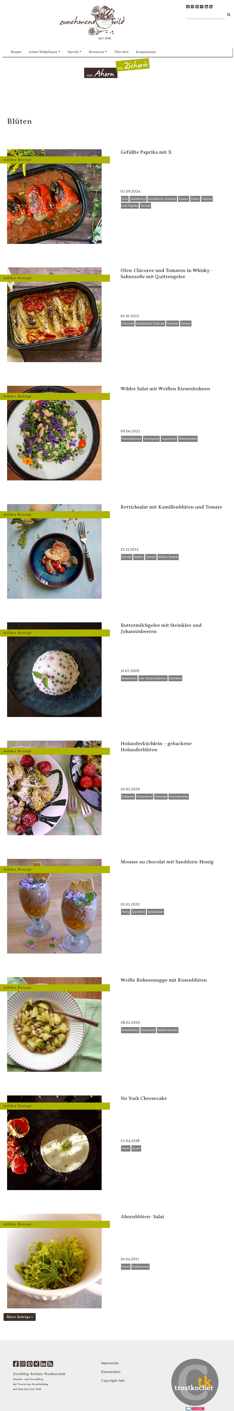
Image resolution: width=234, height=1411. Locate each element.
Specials (73, 52)
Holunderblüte (178, 796)
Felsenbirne (144, 796)
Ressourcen (96, 52)
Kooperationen (146, 52)
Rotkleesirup (140, 1266)
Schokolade (155, 912)
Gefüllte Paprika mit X (146, 152)
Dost (125, 199)
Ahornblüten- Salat (142, 1216)
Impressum (109, 1363)
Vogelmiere (169, 438)
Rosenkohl (148, 1030)
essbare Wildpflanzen (43, 52)
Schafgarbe (151, 438)
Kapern (183, 199)
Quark (136, 1148)
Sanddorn (138, 912)
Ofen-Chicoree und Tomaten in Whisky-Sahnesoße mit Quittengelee (166, 273)
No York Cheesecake (144, 1098)
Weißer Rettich (168, 557)
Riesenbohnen (131, 438)
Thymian (172, 323)
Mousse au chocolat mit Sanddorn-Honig (167, 862)
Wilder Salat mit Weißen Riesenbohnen (165, 388)
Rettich (138, 557)
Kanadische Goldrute (162, 199)
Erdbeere (128, 796)
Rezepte (16, 52)
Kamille (127, 557)
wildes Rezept (18, 160)
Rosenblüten (130, 1030)
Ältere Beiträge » (19, 1317)
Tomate (145, 205)
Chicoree (128, 323)
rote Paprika (130, 205)
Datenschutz (111, 1372)
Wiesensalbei (188, 438)
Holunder (161, 796)
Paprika (207, 199)
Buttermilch (129, 678)
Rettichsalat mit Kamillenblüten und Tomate (171, 507)
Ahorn (126, 1148)
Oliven (195, 199)
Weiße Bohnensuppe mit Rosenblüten (164, 980)
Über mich (121, 52)
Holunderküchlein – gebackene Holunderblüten (156, 746)
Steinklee (175, 678)
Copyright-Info (113, 1380)
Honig (126, 912)
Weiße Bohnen (168, 1030)
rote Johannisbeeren (153, 678)
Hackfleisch (138, 199)
